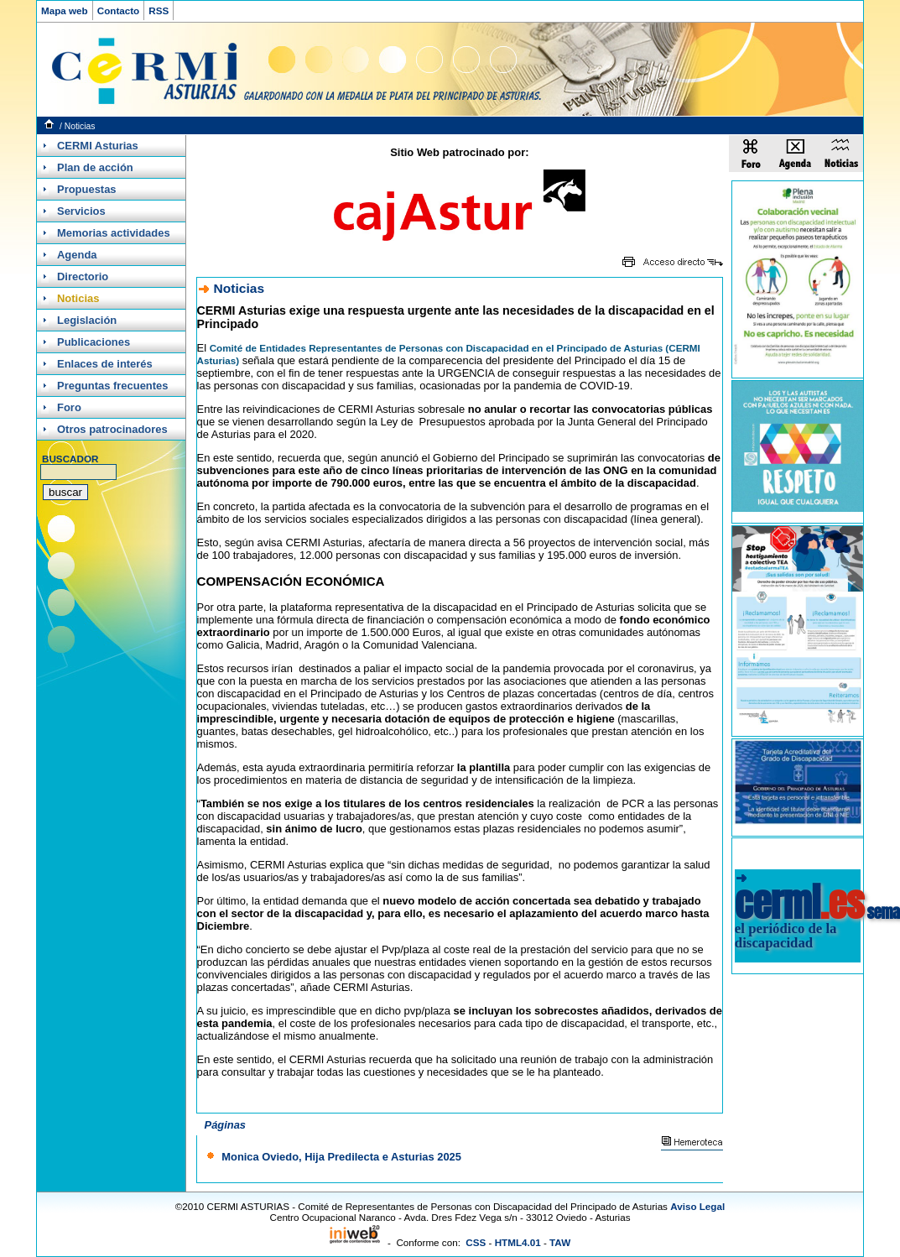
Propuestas (87, 189)
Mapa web (64, 10)
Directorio (82, 276)
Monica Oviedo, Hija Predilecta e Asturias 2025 (341, 1156)
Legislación (87, 320)
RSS (158, 10)
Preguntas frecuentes (112, 385)
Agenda (77, 254)
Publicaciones (93, 342)
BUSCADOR (70, 458)
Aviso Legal (697, 1206)
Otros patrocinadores (112, 429)
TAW (559, 1242)
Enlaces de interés (105, 363)
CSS (476, 1242)
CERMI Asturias (97, 145)
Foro (69, 407)
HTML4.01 (518, 1242)
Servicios (81, 211)
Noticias (80, 126)
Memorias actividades (113, 233)
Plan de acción (95, 167)
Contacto (118, 10)
